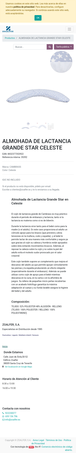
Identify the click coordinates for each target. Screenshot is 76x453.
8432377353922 (16, 154)
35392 (24, 157)
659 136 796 (11, 416)
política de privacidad (23, 7)
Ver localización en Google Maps (18, 367)
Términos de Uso (54, 440)
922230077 (10, 413)
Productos (10, 38)
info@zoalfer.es (12, 419)
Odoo (31, 447)
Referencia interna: (11, 157)
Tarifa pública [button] (63, 47)
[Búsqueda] (50, 47)
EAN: (5, 154)
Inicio (5, 346)
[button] (7, 81)
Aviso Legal (38, 440)
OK (38, 18)
